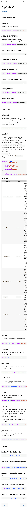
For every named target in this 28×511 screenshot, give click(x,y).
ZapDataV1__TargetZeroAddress (12, 484)
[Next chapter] (23, 505)
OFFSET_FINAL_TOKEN (9, 60)
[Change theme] (4, 2)
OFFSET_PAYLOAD (7, 98)
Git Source (4, 11)
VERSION (4, 23)
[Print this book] (24, 2)
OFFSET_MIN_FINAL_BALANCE (11, 79)
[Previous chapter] (4, 505)
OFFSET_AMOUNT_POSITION (11, 50)
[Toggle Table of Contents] (1, 2)
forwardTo (5, 364)
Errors (4, 446)
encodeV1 (4, 134)
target (3, 392)
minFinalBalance (7, 378)
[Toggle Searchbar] (6, 2)
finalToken (5, 349)
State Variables (8, 17)
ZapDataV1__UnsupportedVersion (13, 494)
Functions (5, 109)
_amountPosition (7, 431)
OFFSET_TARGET (7, 89)
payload (4, 406)
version (4, 335)
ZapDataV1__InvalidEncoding (11, 452)
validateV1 (5, 115)
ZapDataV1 (7, 7)
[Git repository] (26, 2)
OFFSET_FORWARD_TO (9, 69)
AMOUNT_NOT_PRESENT (9, 36)
